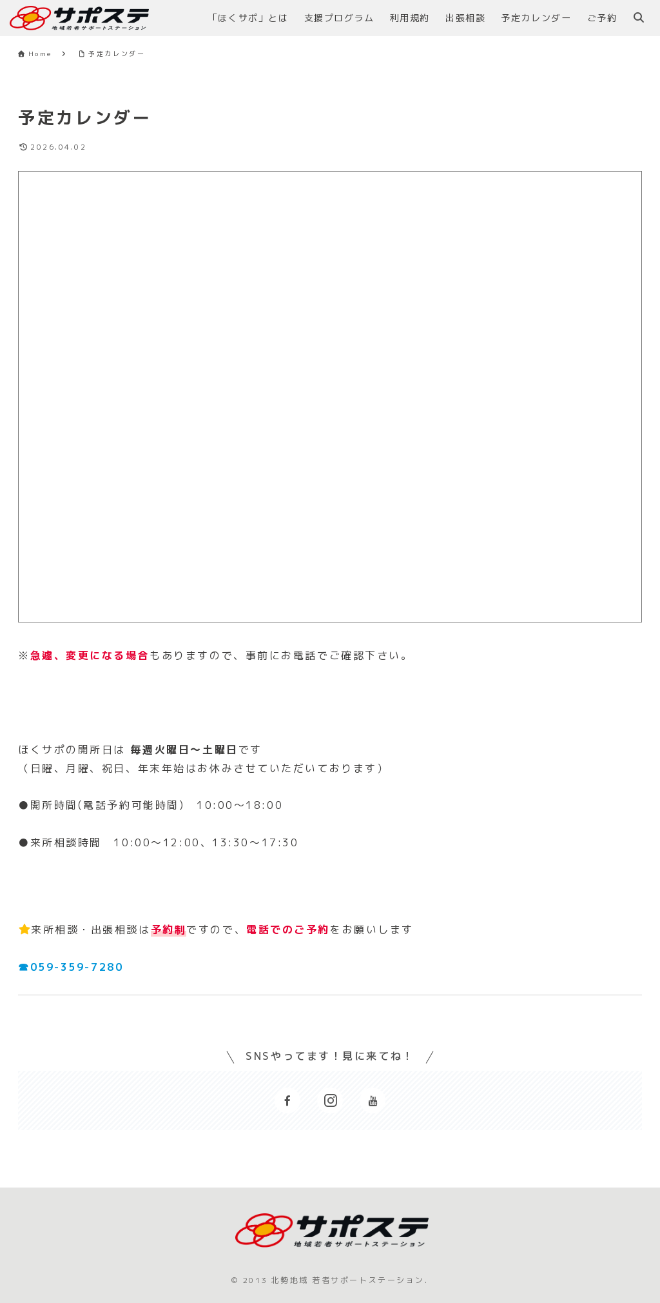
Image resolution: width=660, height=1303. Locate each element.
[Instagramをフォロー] (330, 1100)
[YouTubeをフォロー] (372, 1100)
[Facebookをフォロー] (287, 1100)
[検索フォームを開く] (638, 17)
